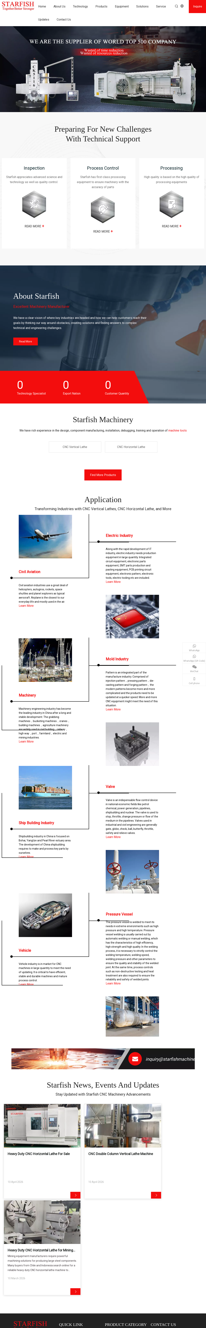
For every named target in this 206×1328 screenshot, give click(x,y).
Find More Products (103, 475)
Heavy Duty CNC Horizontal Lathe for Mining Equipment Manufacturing (170, 1157)
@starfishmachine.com (172, 1241)
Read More (25, 341)
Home (64, 1242)
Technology (68, 1252)
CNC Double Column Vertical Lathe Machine (100, 1157)
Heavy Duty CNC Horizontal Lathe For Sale (35, 1157)
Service (65, 1267)
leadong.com (182, 1324)
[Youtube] (166, 1270)
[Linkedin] (159, 1270)
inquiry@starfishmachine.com (175, 1059)
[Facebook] (153, 1270)
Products (66, 1262)
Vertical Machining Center (122, 1252)
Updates (66, 1272)
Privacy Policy (152, 1324)
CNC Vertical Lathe (24, 1301)
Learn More (26, 605)
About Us (66, 1247)
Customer (67, 1257)
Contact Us (67, 1277)
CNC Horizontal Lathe (119, 1247)
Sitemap (137, 1324)
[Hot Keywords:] (176, 6)
